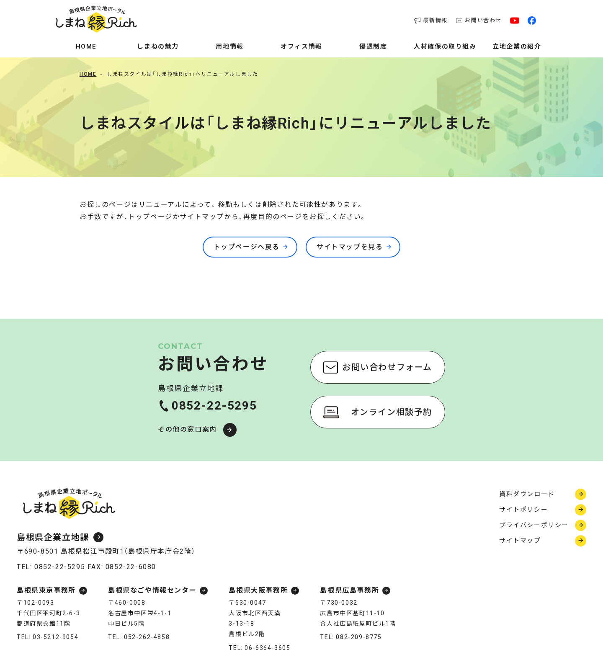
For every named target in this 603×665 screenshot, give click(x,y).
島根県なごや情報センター (152, 591)
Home (86, 46)
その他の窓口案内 (187, 429)
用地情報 (229, 46)
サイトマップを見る (350, 247)
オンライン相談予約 (391, 412)
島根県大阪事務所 (258, 591)
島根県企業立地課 (53, 537)
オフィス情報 (301, 46)
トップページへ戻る (247, 247)
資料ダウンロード (527, 494)
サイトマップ (520, 540)
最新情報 (431, 20)
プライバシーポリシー (534, 525)
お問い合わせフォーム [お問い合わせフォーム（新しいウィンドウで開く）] (387, 367)
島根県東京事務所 (46, 591)
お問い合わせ (479, 20)
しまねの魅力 (158, 46)
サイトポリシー (523, 509)
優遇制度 (373, 46)
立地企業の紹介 (516, 46)
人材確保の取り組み (445, 46)
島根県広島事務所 (349, 591)
